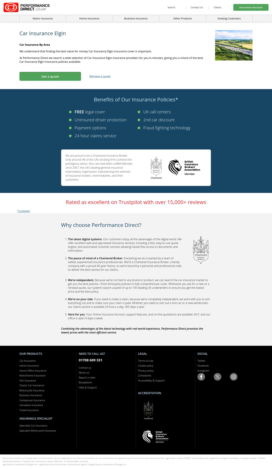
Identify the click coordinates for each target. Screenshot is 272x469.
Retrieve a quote (99, 76)
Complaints (144, 375)
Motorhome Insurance (32, 375)
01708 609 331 (90, 360)
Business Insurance (136, 18)
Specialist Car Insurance (33, 425)
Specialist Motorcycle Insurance (37, 430)
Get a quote (50, 76)
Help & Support (88, 387)
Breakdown (85, 382)
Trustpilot (23, 211)
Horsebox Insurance (31, 405)
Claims (217, 7)
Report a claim (87, 377)
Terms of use (145, 360)
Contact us (85, 367)
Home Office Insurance (32, 370)
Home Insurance (29, 365)
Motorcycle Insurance (32, 390)
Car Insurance (27, 360)
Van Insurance (27, 380)
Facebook (203, 365)
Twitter (201, 360)
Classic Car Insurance (31, 385)
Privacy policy (146, 370)
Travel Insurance (29, 410)
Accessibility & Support (151, 380)
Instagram (203, 370)
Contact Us (197, 7)
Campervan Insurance (32, 400)
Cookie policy (145, 365)
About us (84, 372)
